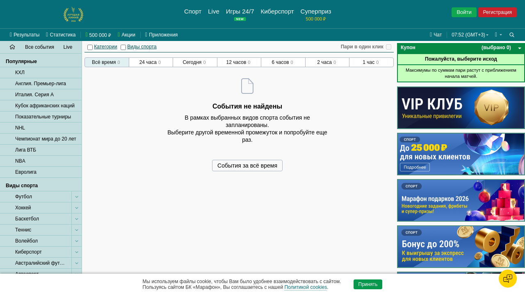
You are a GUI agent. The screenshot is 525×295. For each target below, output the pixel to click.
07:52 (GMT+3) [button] (468, 35)
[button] (498, 35)
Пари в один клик (362, 47)
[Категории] (90, 47)
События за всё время (247, 165)
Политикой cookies (305, 287)
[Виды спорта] (123, 47)
